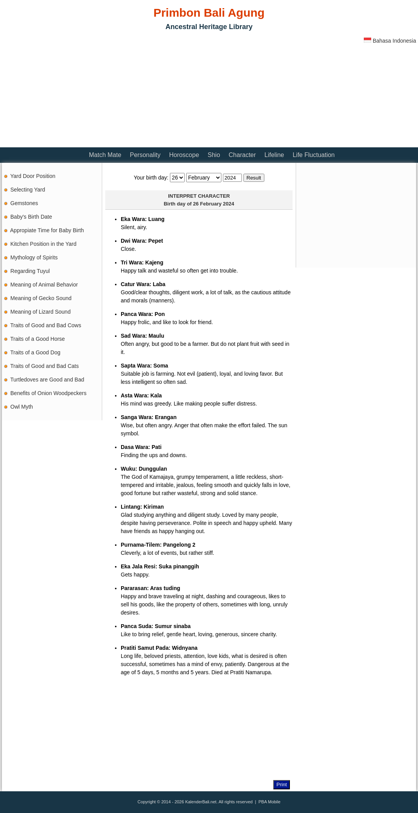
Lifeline (274, 155)
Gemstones (24, 203)
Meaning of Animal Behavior (44, 284)
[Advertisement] (92, 91)
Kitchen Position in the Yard (43, 244)
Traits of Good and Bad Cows (45, 325)
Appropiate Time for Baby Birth (47, 230)
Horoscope (184, 155)
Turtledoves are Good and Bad (47, 379)
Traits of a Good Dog (35, 352)
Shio (214, 155)
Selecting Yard (27, 189)
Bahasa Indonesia (390, 41)
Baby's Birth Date (31, 217)
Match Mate (105, 155)
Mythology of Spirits (34, 257)
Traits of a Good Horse (37, 339)
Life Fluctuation (314, 155)
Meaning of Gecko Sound (41, 298)
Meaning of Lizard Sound (40, 312)
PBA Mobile (270, 801)
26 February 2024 (213, 204)
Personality (145, 155)
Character (242, 155)
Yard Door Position (32, 176)
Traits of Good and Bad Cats (44, 366)
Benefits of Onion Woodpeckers (48, 393)
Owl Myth (21, 407)
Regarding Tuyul (30, 271)
